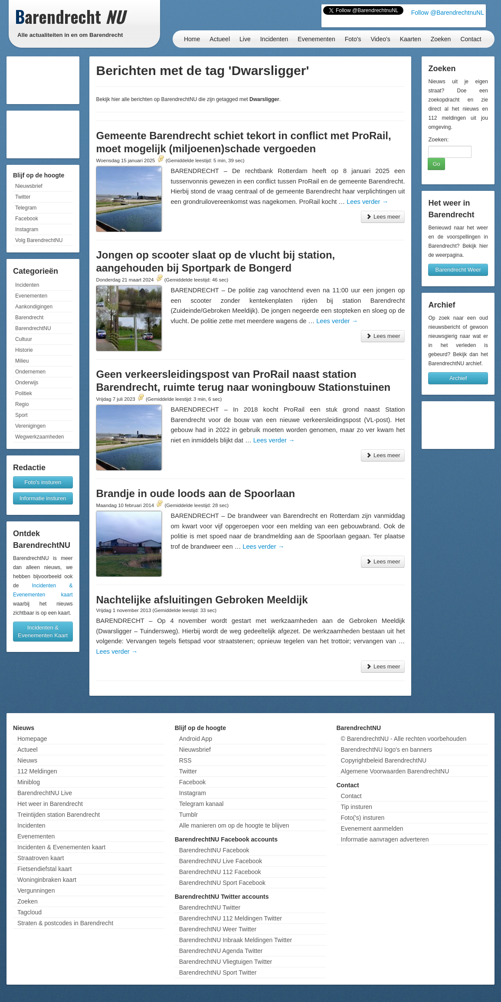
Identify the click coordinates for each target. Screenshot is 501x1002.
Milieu (22, 361)
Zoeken (441, 39)
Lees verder (367, 201)
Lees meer (383, 216)
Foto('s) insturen (363, 817)
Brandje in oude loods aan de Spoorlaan (195, 493)
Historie (24, 350)
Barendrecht (29, 317)
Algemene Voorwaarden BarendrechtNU (395, 771)
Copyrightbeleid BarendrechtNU (384, 760)
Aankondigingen (33, 307)
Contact (470, 39)
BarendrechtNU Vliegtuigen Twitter (225, 961)
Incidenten (274, 39)
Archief (458, 378)
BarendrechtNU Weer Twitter (217, 929)
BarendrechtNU (33, 328)
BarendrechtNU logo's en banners (386, 749)
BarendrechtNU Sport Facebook (222, 882)
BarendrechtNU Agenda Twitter (221, 950)
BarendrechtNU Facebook (214, 850)
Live (245, 39)
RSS (185, 760)
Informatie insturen (43, 498)
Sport (21, 415)
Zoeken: (438, 139)
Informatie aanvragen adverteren (385, 839)
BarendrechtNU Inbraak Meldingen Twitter (235, 940)
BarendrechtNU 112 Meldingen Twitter (230, 918)
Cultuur (23, 339)
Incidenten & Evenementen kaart (61, 847)
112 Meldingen (37, 771)
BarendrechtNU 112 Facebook (220, 871)
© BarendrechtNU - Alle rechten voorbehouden (404, 738)
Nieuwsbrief (29, 186)
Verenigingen (30, 426)
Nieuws (27, 760)
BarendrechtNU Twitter (209, 907)
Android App (195, 738)
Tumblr (188, 814)
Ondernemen (30, 372)
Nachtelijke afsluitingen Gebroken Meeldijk (202, 600)
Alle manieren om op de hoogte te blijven (234, 825)
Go (436, 163)
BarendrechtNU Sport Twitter (218, 972)
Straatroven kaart (40, 858)
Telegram (25, 208)
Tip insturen (357, 806)
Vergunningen (36, 890)
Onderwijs (26, 383)
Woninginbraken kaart (46, 879)
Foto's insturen (42, 482)
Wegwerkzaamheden (39, 437)
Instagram (26, 229)
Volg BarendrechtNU (38, 240)
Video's (380, 39)
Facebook (26, 219)
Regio (22, 404)
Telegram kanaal (201, 803)
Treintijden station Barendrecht (58, 814)
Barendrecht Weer (458, 269)
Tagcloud (29, 912)
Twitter (22, 197)
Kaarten (410, 39)
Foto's (353, 39)
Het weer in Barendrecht (50, 803)
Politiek (23, 393)
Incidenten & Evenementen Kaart (43, 631)
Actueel (220, 39)
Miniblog (28, 782)
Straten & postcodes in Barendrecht (65, 923)
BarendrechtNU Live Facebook (220, 861)
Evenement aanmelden (372, 828)
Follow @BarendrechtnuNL (447, 12)
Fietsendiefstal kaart (44, 868)
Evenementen (316, 39)
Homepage (32, 738)
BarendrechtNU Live (44, 792)
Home (192, 39)
